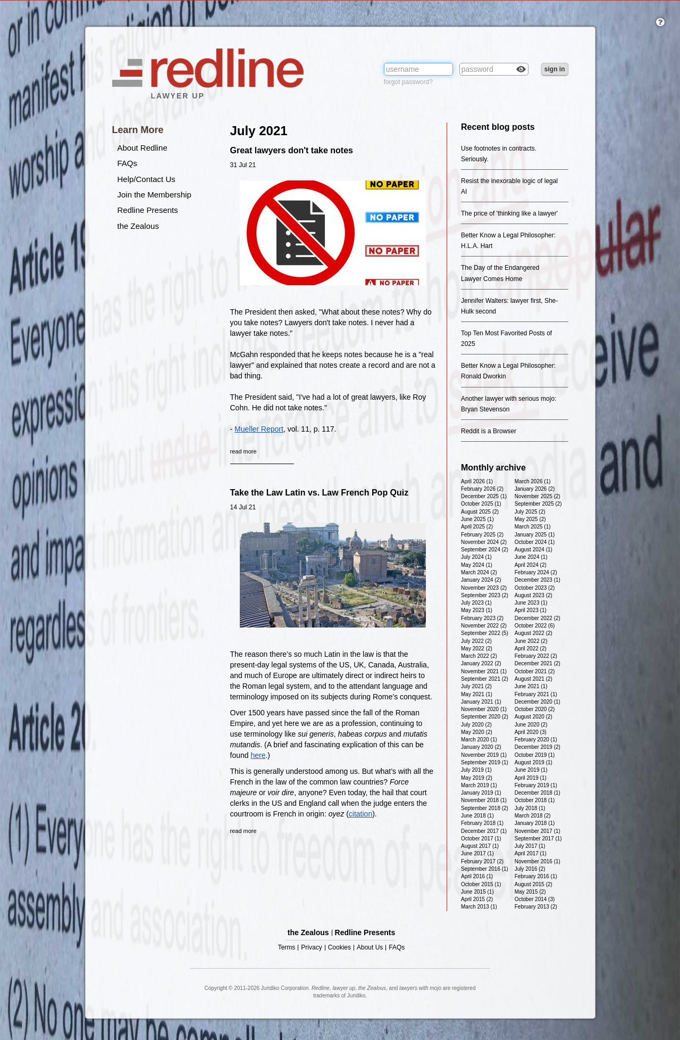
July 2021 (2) (476, 686)
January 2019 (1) (481, 793)
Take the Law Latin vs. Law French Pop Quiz (319, 492)
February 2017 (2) (482, 861)
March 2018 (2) (533, 816)
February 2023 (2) (482, 618)
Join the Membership (154, 194)
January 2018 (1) (535, 823)
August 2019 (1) (533, 762)
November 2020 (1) (484, 709)
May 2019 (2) (476, 778)
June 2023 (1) (531, 603)
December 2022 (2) (537, 618)
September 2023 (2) (484, 595)
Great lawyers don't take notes (291, 150)
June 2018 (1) (477, 816)
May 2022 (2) (476, 648)
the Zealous (138, 225)
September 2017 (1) (538, 838)
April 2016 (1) (477, 876)
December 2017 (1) (484, 831)
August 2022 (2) (533, 633)
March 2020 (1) (479, 739)
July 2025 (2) (530, 512)
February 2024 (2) (536, 572)
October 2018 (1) (535, 800)
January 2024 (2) (481, 580)
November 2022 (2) (484, 626)
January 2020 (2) (481, 747)
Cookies (339, 948)
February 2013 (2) (536, 907)
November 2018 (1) (484, 800)
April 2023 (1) (531, 610)
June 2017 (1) (477, 853)
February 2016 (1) (536, 876)
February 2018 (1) (482, 823)
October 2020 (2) (535, 709)
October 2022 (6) (535, 626)
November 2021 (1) (484, 671)
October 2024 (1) (535, 542)
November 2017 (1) (537, 831)
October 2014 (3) (535, 899)
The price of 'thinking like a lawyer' (509, 213)
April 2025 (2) (477, 527)
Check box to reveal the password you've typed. (521, 70)
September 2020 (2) (484, 717)
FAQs (127, 163)
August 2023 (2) (533, 595)
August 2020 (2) (533, 717)
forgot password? (408, 82)
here (257, 755)
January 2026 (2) (535, 489)
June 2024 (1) (531, 557)
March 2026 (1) (533, 481)
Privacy (311, 948)
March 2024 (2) (479, 572)
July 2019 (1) (476, 770)
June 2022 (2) (531, 641)
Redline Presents (147, 209)
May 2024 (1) (476, 565)
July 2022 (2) (476, 641)
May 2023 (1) (476, 610)
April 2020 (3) (531, 732)
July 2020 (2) (476, 725)
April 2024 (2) (531, 565)
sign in (554, 69)
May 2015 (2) (530, 892)
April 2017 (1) (531, 853)
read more (243, 451)
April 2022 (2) (531, 648)
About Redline (142, 147)
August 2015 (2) (533, 884)
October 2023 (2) (535, 588)
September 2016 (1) (484, 869)
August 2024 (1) (533, 549)
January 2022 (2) (481, 663)
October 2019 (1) (535, 755)
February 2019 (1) (536, 785)
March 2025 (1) (533, 527)
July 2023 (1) (476, 603)
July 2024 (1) (476, 557)
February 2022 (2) (536, 656)
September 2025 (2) (538, 504)
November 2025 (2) (537, 496)
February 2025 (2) (482, 535)
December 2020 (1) (537, 702)
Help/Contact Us (146, 179)
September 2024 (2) (484, 549)
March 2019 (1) (479, 785)
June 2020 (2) (531, 725)
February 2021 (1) (536, 694)
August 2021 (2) (533, 679)
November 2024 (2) (484, 542)
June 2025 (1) (477, 519)
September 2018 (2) (484, 808)
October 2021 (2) (535, 671)
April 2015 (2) (477, 899)
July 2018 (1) (530, 808)
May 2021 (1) (476, 694)
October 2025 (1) (481, 504)
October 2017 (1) (481, 838)
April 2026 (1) (477, 481)
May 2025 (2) (530, 519)
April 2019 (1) (531, 778)
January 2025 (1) (535, 535)
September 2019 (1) (484, 762)
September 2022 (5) (484, 633)
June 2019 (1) (531, 770)
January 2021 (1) (481, 702)
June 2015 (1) (477, 892)
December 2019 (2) (537, 747)
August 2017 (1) (480, 846)
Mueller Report (258, 429)
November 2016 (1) (537, 861)
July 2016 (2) (530, 869)
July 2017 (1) (530, 846)
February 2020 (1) (536, 739)
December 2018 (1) (537, 793)
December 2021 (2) (537, 663)
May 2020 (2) (476, 732)
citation (360, 814)
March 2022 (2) (479, 656)
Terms (287, 948)
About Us (370, 948)
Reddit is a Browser (488, 431)
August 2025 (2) (480, 512)
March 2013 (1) (479, 907)
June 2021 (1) (531, 686)
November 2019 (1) (484, 755)
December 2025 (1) (484, 496)
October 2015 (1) (481, 884)
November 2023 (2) (484, 588)
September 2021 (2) (484, 679)
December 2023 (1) (537, 580)
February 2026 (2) (482, 489)
